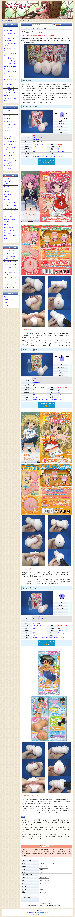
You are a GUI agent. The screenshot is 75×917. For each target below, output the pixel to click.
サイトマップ (36, 913)
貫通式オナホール (9, 118)
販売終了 (61, 156)
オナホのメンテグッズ (10, 76)
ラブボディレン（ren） (10, 199)
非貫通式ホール (37, 156)
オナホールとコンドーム (10, 49)
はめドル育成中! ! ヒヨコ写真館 (10, 278)
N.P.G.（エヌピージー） (39, 144)
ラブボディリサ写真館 (10, 264)
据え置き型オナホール (10, 141)
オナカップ (7, 110)
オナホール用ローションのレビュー (10, 39)
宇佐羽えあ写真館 (9, 287)
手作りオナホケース (9, 92)
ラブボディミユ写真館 (10, 256)
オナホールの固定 (9, 84)
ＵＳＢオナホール (9, 144)
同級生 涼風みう (8, 227)
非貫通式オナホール (9, 121)
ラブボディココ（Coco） (8, 188)
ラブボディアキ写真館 (10, 262)
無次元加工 (45, 156)
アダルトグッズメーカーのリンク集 (10, 99)
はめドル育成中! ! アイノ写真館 (10, 268)
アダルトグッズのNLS (39, 137)
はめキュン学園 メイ (9, 213)
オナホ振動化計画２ (9, 90)
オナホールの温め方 (9, 61)
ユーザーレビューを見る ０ (46, 161)
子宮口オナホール (9, 130)
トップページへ (37, 912)
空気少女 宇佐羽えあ (10, 235)
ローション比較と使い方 (10, 34)
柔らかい (35, 153)
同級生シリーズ (8, 224)
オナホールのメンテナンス (10, 72)
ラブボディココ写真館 (10, 250)
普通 (59, 149)
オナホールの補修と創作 (10, 80)
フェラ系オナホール (9, 127)
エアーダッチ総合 (9, 178)
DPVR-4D (6, 305)
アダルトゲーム (8, 155)
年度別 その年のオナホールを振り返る (10, 162)
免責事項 (30, 913)
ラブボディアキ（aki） (10, 202)
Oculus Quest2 (8, 299)
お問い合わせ (44, 913)
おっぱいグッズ (8, 165)
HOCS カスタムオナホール (10, 148)
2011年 (35, 146)
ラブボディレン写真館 (10, 259)
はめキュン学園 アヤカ (10, 211)
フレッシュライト (9, 136)
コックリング (7, 168)
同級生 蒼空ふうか (9, 233)
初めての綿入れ (8, 181)
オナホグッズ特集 (9, 158)
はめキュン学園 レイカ (10, 216)
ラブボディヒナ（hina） (10, 191)
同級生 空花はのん (9, 230)
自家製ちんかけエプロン (10, 54)
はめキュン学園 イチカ (10, 208)
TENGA (6, 113)
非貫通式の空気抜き (9, 30)
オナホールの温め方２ (10, 63)
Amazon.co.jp (36, 139)
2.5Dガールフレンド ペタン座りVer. (10, 220)
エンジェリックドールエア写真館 (10, 283)
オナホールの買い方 (9, 95)
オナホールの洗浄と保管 (10, 67)
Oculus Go (7, 302)
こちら (46, 907)
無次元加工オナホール (10, 124)
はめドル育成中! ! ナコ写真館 (10, 273)
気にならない (61, 151)
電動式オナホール (9, 138)
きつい (34, 149)
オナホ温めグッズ (9, 58)
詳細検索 (58, 24)
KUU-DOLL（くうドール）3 (10, 239)
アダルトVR (7, 297)
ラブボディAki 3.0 (9, 184)
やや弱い (60, 630)
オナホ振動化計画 (9, 87)
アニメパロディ (53, 156)
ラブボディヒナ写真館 (10, 253)
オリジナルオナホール (10, 133)
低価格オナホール (9, 116)
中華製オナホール (9, 152)
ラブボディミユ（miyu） (8, 195)
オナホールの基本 (9, 28)
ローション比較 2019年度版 (10, 44)
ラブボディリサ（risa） (10, 205)
